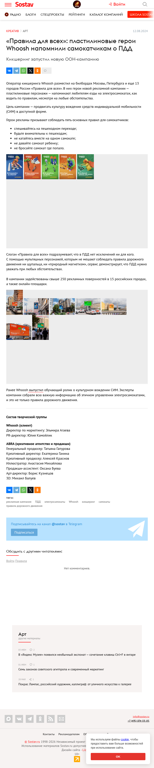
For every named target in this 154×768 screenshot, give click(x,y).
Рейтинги (77, 14)
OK (118, 756)
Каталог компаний (106, 14)
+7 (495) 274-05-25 (138, 720)
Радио (13, 14)
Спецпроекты (52, 14)
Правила (21, 561)
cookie (125, 739)
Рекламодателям (68, 734)
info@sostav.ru (141, 716)
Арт (22, 634)
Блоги (31, 14)
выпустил (35, 390)
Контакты (49, 734)
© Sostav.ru (32, 742)
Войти (10, 561)
